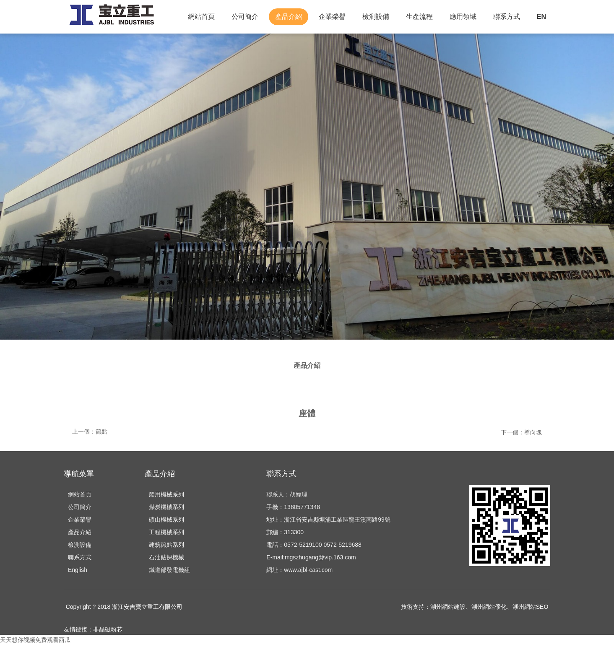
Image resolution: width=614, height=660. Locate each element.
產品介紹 (288, 16)
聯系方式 (506, 16)
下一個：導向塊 (521, 444)
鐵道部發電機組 (169, 585)
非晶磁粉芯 (107, 644)
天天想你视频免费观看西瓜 (35, 655)
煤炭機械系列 (166, 522)
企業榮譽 (332, 16)
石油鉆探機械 (166, 572)
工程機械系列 (166, 547)
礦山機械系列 (166, 534)
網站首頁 (201, 16)
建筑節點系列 (166, 559)
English (77, 585)
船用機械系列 (166, 509)
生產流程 (419, 16)
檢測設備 (375, 16)
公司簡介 (245, 16)
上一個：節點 (89, 444)
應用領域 (463, 16)
